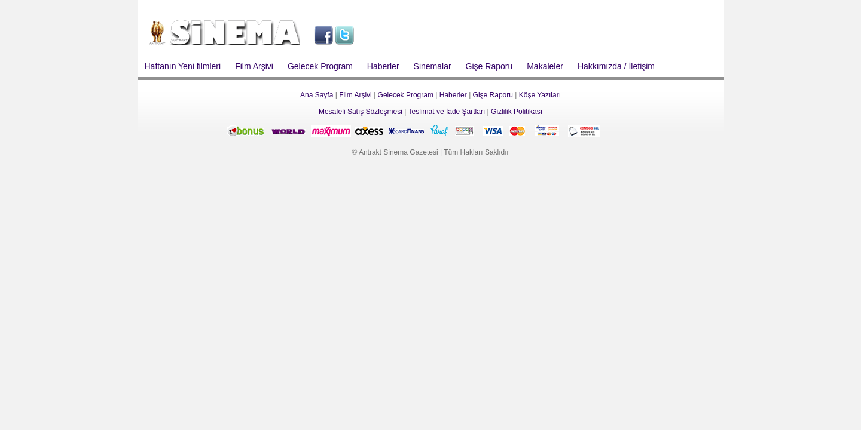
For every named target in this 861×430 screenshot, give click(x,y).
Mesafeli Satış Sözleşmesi (360, 112)
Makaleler (545, 66)
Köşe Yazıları (540, 95)
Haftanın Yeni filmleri (183, 66)
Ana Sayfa (316, 95)
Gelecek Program (320, 66)
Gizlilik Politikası (516, 112)
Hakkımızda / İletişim (616, 66)
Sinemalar (432, 66)
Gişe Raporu (489, 66)
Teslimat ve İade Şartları (447, 112)
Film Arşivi (254, 66)
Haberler (383, 66)
